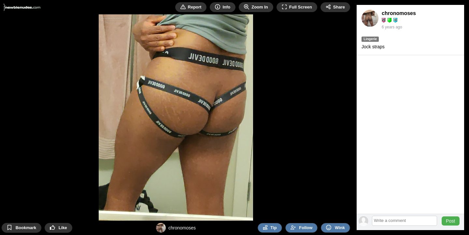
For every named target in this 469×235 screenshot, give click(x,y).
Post (450, 221)
